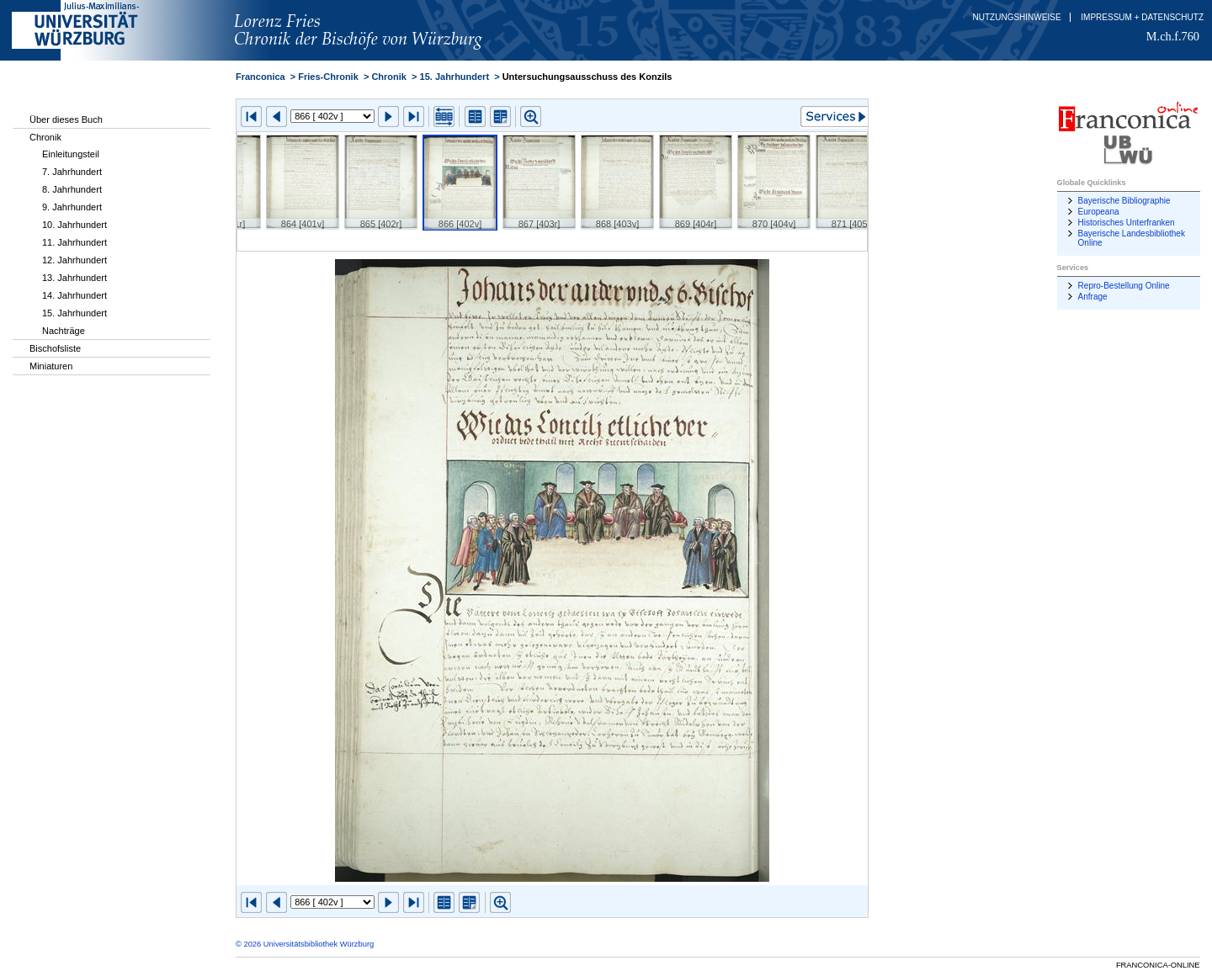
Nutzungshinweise (1017, 17)
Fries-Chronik (328, 77)
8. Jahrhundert (72, 189)
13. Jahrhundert (74, 278)
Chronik (45, 137)
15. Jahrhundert (74, 313)
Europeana (1098, 211)
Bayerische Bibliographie (1124, 200)
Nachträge (63, 331)
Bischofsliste (55, 348)
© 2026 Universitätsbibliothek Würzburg (305, 944)
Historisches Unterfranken (1126, 222)
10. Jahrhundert (74, 225)
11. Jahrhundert (74, 242)
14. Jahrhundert (74, 295)
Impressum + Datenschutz (1142, 17)
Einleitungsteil (70, 154)
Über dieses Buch (66, 119)
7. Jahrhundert (72, 172)
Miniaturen (50, 366)
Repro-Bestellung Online (1124, 285)
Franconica (260, 77)
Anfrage (1093, 296)
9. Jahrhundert (72, 207)
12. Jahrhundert (74, 260)
